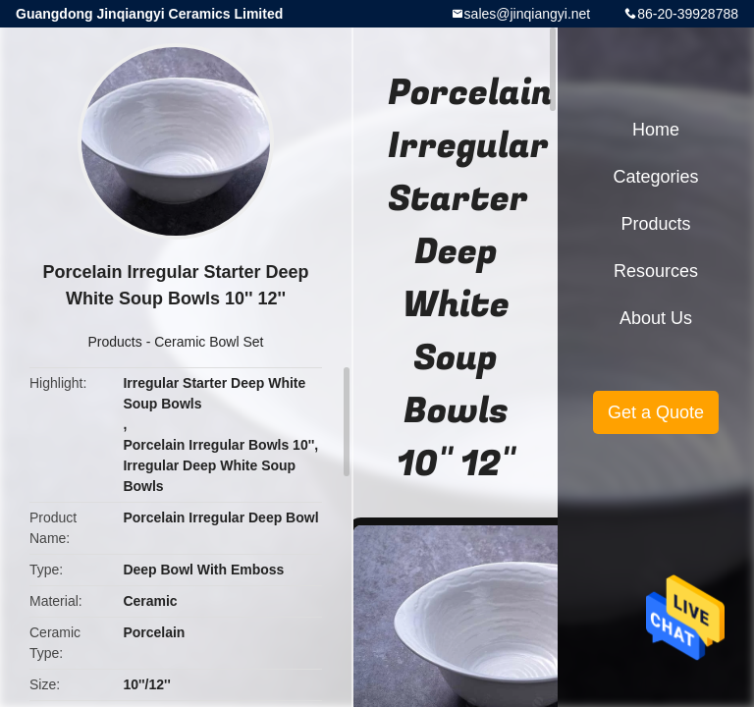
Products (115, 342)
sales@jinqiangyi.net (527, 14)
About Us (655, 318)
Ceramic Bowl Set (208, 342)
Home (655, 129)
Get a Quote (656, 412)
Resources (656, 271)
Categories (655, 177)
